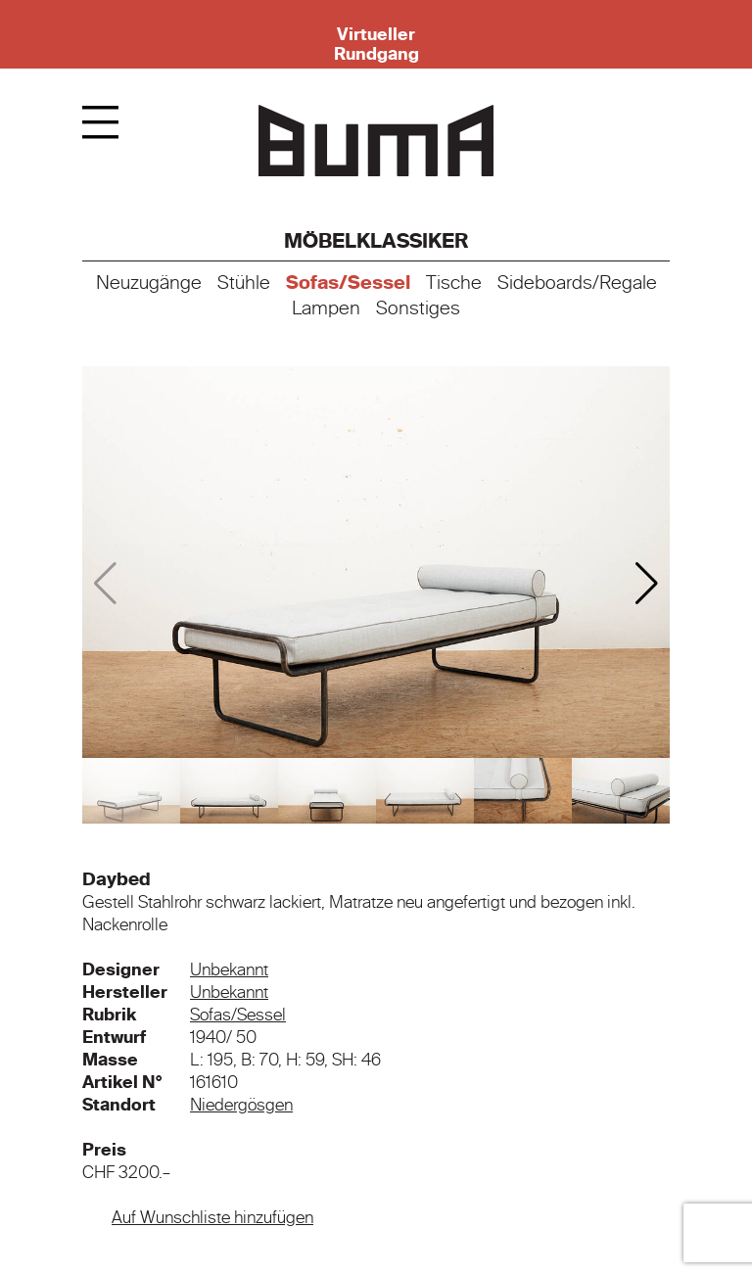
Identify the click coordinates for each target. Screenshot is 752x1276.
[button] (647, 583)
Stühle (243, 283)
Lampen (326, 308)
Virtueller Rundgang (376, 44)
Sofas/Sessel (348, 283)
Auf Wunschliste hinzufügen (212, 1217)
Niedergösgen (241, 1104)
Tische (454, 283)
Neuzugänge (149, 283)
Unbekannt (229, 969)
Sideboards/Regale (577, 283)
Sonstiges (418, 308)
